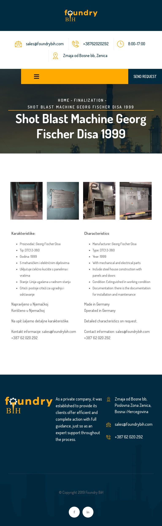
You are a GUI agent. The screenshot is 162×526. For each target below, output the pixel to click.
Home (64, 100)
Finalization (89, 100)
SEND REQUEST (145, 76)
